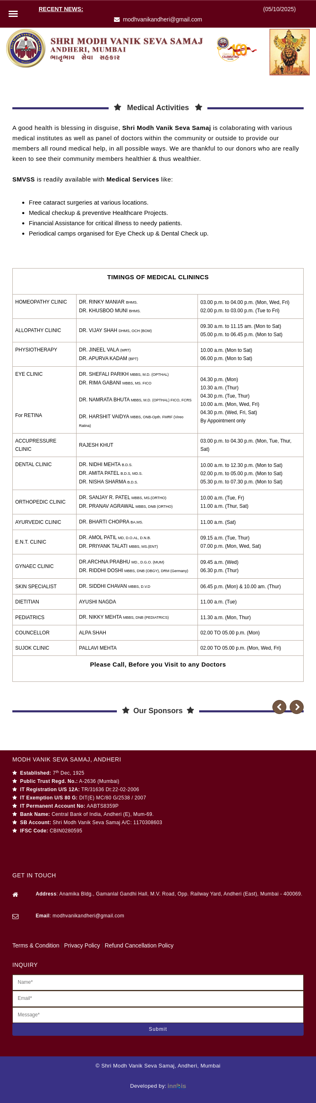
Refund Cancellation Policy (139, 945)
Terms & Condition (35, 945)
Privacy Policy (82, 945)
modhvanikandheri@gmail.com (162, 19)
